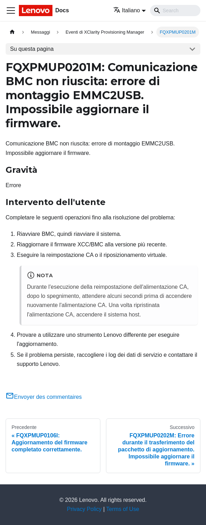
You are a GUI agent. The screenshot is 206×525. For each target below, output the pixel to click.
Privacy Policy (84, 509)
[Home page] (12, 32)
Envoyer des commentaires (44, 397)
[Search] (175, 10)
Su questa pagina (32, 49)
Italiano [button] (126, 10)
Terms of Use (122, 509)
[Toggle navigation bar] (11, 10)
